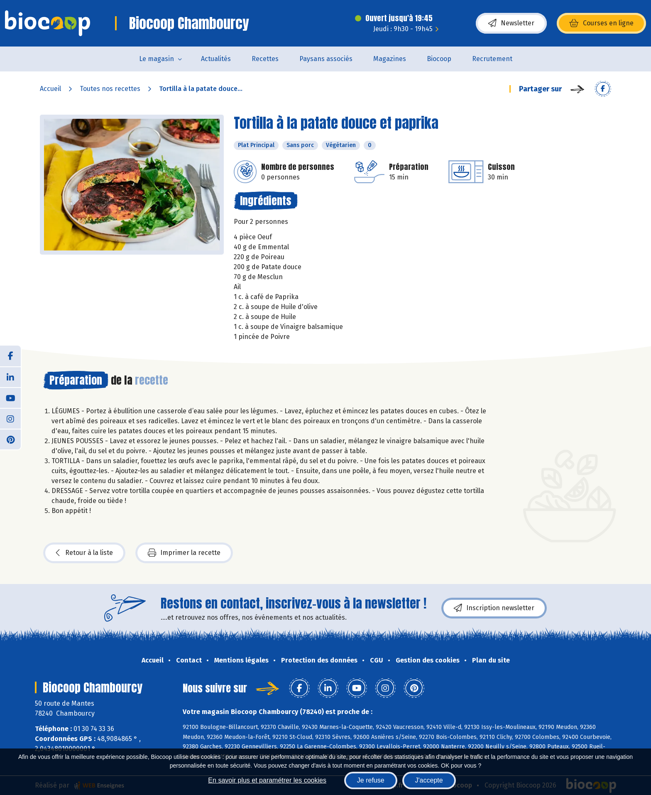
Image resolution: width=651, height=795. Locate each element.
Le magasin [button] (156, 59)
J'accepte (429, 780)
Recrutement (492, 59)
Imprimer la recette (184, 553)
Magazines (389, 59)
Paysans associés (325, 59)
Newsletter (511, 23)
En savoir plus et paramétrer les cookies (267, 780)
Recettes (265, 59)
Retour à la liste (84, 553)
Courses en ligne (601, 23)
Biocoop (439, 59)
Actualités (216, 59)
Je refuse (370, 780)
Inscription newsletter (494, 608)
